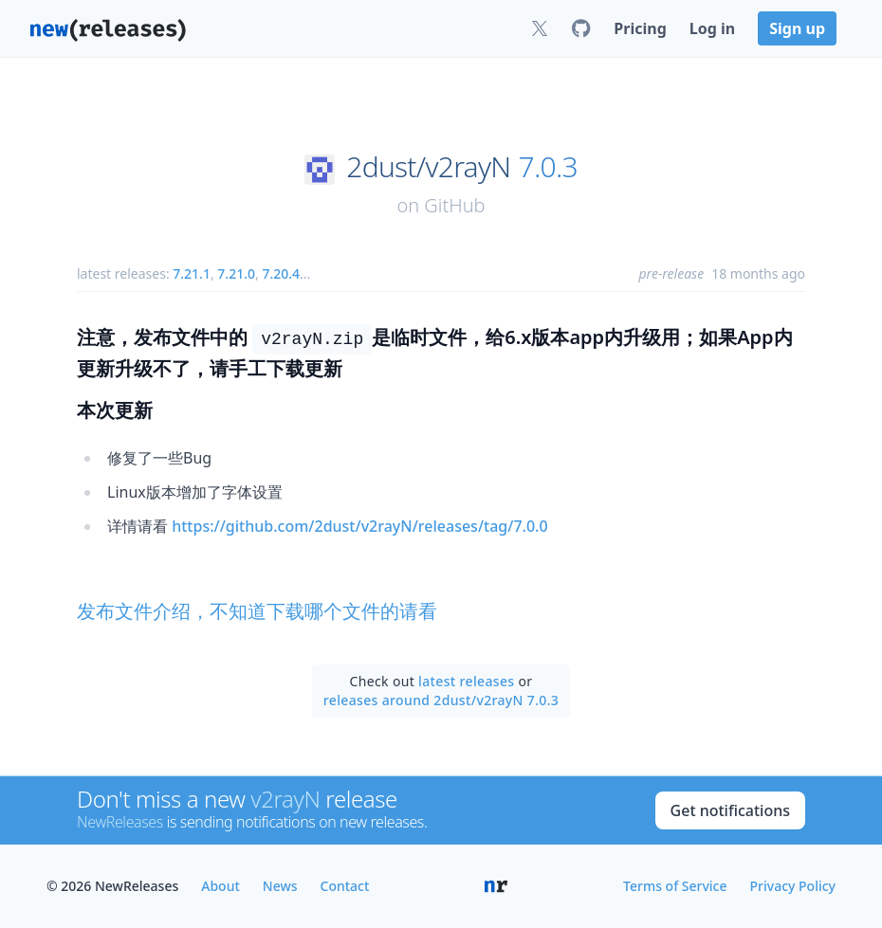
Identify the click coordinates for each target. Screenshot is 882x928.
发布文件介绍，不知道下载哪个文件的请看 (257, 611)
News (280, 886)
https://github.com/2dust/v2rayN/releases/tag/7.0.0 (359, 526)
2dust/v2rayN (428, 167)
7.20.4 (281, 273)
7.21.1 (192, 273)
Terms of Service (674, 886)
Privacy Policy (793, 886)
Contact (345, 886)
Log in (712, 28)
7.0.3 (548, 167)
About (220, 886)
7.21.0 (236, 273)
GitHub (454, 205)
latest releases (466, 681)
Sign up (797, 28)
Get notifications (730, 810)
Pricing (640, 28)
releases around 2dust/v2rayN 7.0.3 (441, 700)
